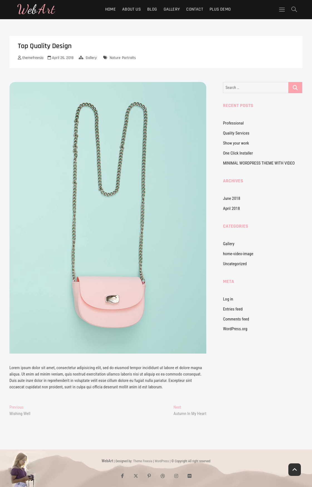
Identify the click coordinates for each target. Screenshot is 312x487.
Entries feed (233, 309)
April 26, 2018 (60, 57)
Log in (228, 299)
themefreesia (30, 57)
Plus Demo (220, 9)
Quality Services (236, 133)
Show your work (236, 143)
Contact (194, 9)
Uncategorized (235, 263)
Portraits (129, 57)
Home (110, 9)
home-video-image (238, 253)
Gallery (172, 9)
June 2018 (231, 198)
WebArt (107, 461)
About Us (131, 9)
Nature (115, 57)
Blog (152, 9)
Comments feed (236, 319)
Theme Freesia (142, 461)
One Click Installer (238, 153)
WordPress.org (235, 328)
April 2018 (231, 208)
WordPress (162, 461)
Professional (233, 123)
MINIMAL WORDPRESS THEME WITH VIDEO (259, 163)
